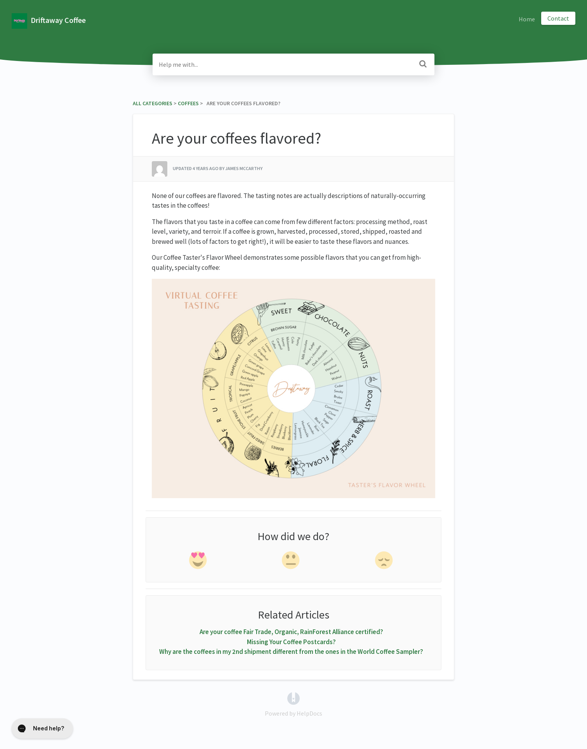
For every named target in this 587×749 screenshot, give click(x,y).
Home (527, 19)
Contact (558, 18)
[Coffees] (188, 103)
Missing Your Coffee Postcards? (291, 642)
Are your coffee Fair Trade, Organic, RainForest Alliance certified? (291, 631)
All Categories (152, 103)
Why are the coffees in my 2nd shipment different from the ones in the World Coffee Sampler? (291, 651)
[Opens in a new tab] (293, 698)
